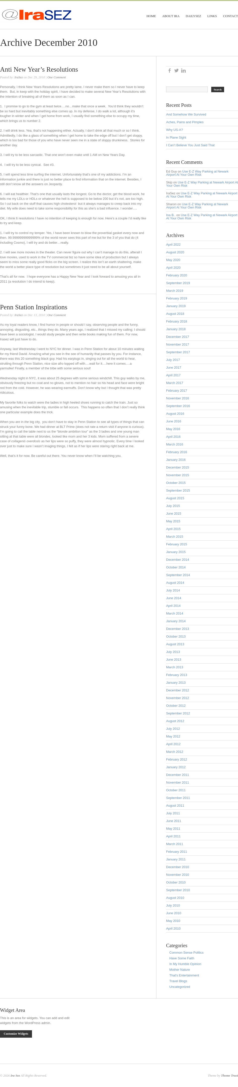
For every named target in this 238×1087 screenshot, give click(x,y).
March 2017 (174, 383)
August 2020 (175, 252)
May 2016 (173, 429)
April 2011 (173, 836)
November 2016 (177, 398)
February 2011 (176, 851)
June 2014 (173, 598)
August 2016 (175, 413)
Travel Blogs (178, 981)
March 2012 (174, 752)
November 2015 (177, 475)
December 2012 (177, 690)
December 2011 (177, 775)
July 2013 (173, 652)
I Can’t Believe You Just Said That (190, 145)
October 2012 (176, 705)
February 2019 (176, 298)
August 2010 (175, 898)
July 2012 (173, 729)
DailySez (193, 16)
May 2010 (173, 921)
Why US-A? (174, 130)
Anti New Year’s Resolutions (39, 69)
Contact (230, 16)
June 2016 (173, 421)
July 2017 (173, 360)
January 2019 (176, 306)
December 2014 (177, 559)
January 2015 (176, 552)
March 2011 (174, 844)
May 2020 (173, 260)
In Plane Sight (176, 137)
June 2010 (173, 913)
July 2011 (173, 813)
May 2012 (173, 736)
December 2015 (177, 467)
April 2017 (173, 375)
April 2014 (173, 606)
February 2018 (176, 321)
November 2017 (177, 344)
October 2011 (176, 790)
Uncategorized (179, 987)
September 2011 (178, 798)
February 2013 (176, 675)
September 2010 (178, 890)
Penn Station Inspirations (33, 307)
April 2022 (173, 244)
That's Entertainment (184, 975)
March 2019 (174, 291)
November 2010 (177, 875)
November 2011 (177, 782)
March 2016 (174, 444)
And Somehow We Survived (186, 114)
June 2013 (173, 659)
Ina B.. (171, 215)
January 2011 (176, 859)
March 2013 (174, 667)
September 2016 (178, 406)
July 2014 (173, 590)
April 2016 (173, 437)
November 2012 (177, 698)
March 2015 (174, 536)
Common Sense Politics (186, 952)
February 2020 (176, 275)
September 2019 (178, 283)
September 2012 (178, 713)
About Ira (170, 16)
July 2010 (173, 905)
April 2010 (173, 928)
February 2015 (176, 544)
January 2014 (176, 621)
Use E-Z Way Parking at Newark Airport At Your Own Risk (197, 173)
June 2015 (173, 513)
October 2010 (176, 882)
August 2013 (175, 644)
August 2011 (175, 805)
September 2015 (178, 490)
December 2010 (177, 867)
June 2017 (173, 367)
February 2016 (176, 452)
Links (212, 16)
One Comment (56, 77)
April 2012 (173, 744)
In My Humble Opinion (185, 964)
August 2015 (175, 498)
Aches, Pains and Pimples (185, 122)
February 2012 (176, 759)
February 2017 (176, 390)
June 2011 (173, 821)
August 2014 (175, 583)
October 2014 (176, 567)
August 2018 (175, 314)
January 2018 (176, 329)
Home (151, 16)
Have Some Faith (181, 958)
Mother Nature (179, 969)
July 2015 (173, 506)
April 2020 (173, 267)
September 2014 (178, 575)
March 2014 (174, 613)
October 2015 (176, 483)
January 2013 (176, 682)
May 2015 (173, 521)
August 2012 (175, 721)
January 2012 (176, 767)
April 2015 (173, 529)
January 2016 (176, 460)
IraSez (18, 77)
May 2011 (173, 828)
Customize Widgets (16, 1033)
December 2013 (177, 629)
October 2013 (176, 636)
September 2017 (178, 352)
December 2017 (177, 337)
